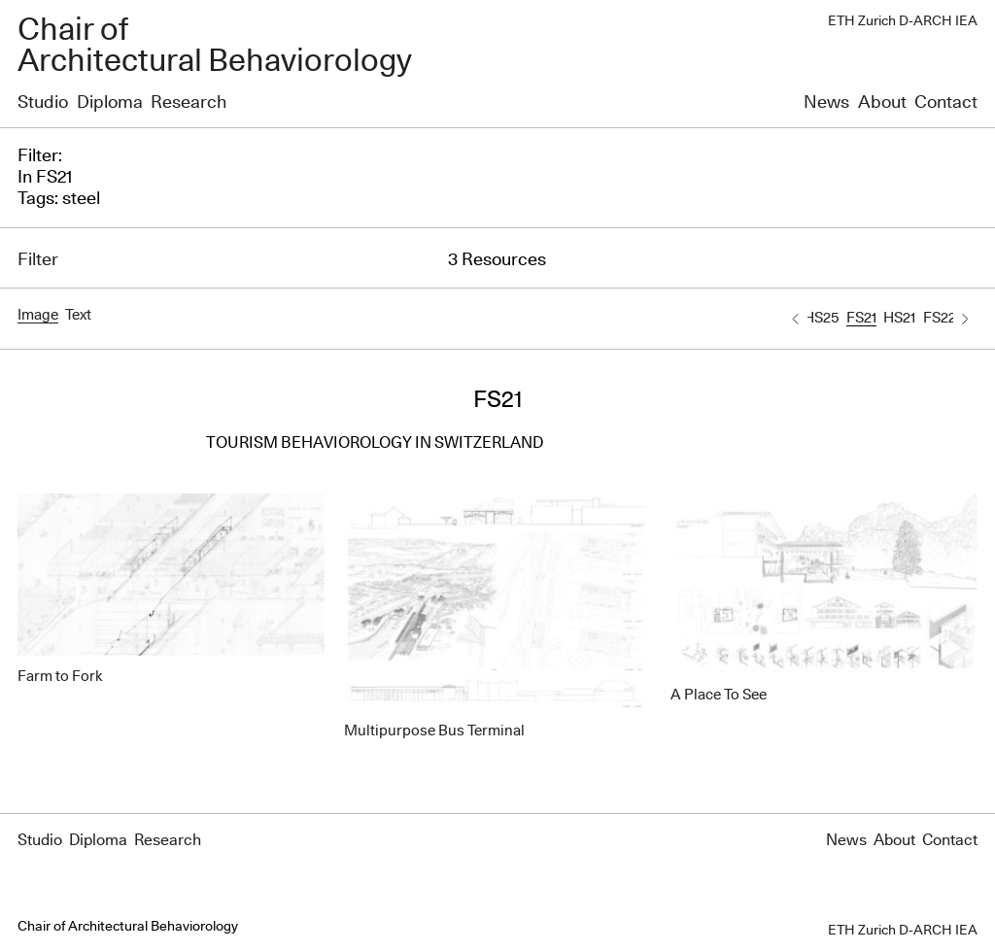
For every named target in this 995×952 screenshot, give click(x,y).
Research (188, 103)
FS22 (939, 318)
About (882, 103)
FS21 (861, 318)
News (826, 103)
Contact (946, 103)
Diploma (110, 103)
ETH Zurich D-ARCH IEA (903, 21)
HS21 (899, 318)
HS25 (821, 318)
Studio (42, 103)
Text (78, 315)
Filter (37, 260)
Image (37, 315)
